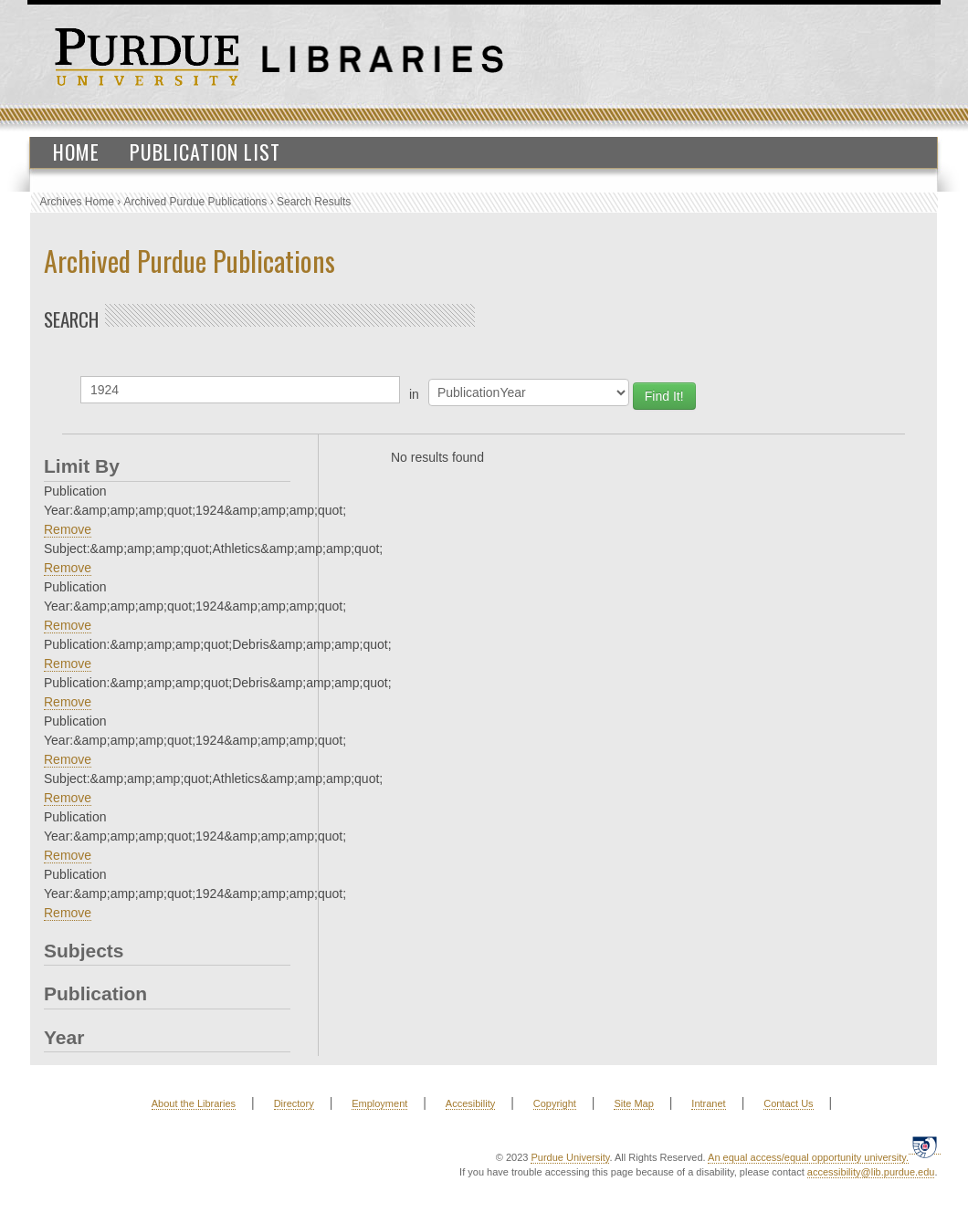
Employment (379, 1103)
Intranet (708, 1103)
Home (76, 151)
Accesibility (470, 1103)
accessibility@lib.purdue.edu (871, 1171)
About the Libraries (194, 1103)
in (414, 394)
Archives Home (77, 201)
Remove (67, 529)
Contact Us (788, 1103)
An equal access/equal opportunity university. (808, 1157)
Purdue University (570, 1157)
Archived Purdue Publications (196, 201)
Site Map (633, 1103)
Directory (294, 1103)
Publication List (205, 151)
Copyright (554, 1103)
